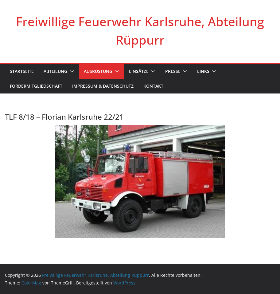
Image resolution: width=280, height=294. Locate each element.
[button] (70, 71)
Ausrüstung (98, 71)
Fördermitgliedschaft (36, 86)
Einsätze (139, 71)
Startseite (22, 71)
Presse (173, 71)
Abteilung (55, 71)
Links (203, 71)
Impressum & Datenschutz (103, 86)
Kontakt (153, 86)
